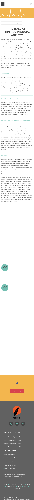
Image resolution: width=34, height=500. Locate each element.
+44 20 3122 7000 (10, 465)
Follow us (17, 391)
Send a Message (10, 469)
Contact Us (17, 488)
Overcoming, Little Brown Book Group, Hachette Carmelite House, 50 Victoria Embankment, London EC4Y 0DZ (15, 474)
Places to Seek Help (9, 454)
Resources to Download (10, 458)
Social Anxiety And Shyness (13, 23)
